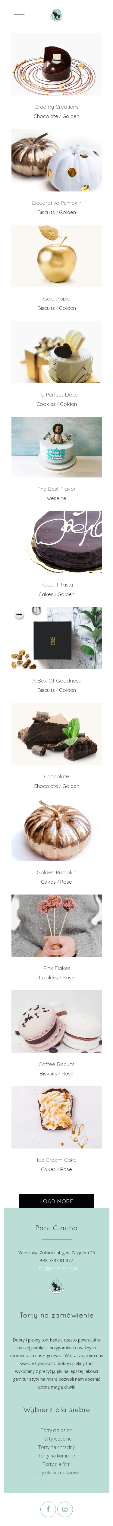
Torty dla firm (56, 1464)
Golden (70, 116)
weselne (56, 498)
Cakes (46, 594)
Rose (66, 882)
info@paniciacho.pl (56, 1268)
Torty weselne (57, 1438)
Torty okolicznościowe (56, 1472)
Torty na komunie (56, 1455)
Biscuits (46, 212)
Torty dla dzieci (57, 1430)
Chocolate (46, 116)
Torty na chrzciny (56, 1447)
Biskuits (48, 1073)
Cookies (46, 404)
